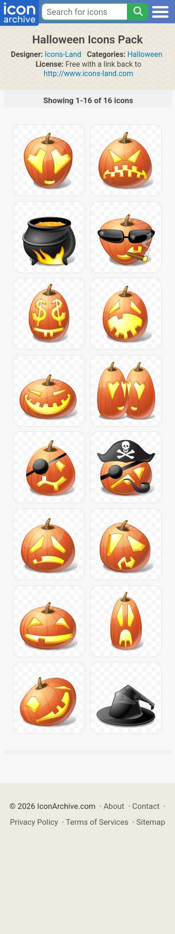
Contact (146, 806)
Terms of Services (97, 822)
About (114, 806)
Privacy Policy (34, 822)
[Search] (137, 12)
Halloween (144, 54)
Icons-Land (63, 54)
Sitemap (150, 822)
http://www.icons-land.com (88, 73)
